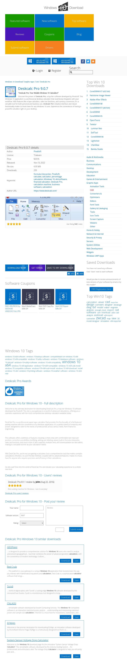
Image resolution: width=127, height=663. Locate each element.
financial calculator (42, 155)
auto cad (115, 286)
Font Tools (95, 178)
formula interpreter (42, 147)
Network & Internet (95, 207)
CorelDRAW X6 (97, 110)
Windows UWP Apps (95, 229)
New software (27, 21)
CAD (37, 55)
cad (107, 275)
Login (39, 44)
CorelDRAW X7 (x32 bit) (100, 65)
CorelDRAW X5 (96, 89)
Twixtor (93, 98)
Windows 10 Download (14, 55)
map (109, 292)
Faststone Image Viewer (100, 69)
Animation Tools (97, 160)
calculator (46, 150)
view (114, 291)
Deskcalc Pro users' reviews (17, 467)
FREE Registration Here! (101, 262)
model (100, 280)
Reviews (56, 21)
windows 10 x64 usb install (69, 339)
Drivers (114, 21)
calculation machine (42, 158)
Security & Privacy (94, 211)
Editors (93, 174)
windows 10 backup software (37, 330)
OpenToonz (95, 94)
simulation (104, 294)
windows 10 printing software (30, 345)
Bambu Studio (97, 123)
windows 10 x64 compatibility (49, 336)
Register (57, 44)
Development (92, 145)
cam (99, 286)
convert (99, 278)
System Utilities (93, 218)
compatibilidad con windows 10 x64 (64, 330)
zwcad (101, 291)
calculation (47, 160)
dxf (94, 280)
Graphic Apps (29, 55)
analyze (90, 288)
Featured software (12, 21)
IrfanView (95, 118)
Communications (94, 138)
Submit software (99, 21)
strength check (100, 283)
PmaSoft (56, 147)
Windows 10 (49, 153)
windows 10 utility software (39, 333)
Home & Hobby (93, 203)
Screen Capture (97, 192)
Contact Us (80, 641)
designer (108, 278)
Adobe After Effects (98, 73)
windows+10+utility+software (26, 336)
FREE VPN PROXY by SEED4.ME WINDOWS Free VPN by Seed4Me (12, 284)
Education (91, 149)
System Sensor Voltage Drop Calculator (27, 614)
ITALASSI (11, 577)
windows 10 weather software (55, 345)
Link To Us (46, 641)
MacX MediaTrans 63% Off (28, 281)
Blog (85, 21)
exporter (114, 275)
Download (65, 534)
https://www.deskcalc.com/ (45, 164)
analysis (90, 283)
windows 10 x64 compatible (16, 333)
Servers (90, 214)
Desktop (90, 142)
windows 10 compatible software (18, 342)
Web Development (95, 222)
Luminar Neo (97, 102)
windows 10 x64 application (22, 339)
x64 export (108, 288)
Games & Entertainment (97, 152)
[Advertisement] (44, 101)
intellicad (106, 285)
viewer (101, 275)
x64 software (61, 153)
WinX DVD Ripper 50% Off (61, 281)
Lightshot (95, 114)
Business (91, 134)
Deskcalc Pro (45, 55)
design (90, 278)
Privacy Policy (63, 641)
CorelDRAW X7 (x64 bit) (100, 81)
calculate (37, 150)
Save (77, 534)
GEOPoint (12, 521)
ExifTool (94, 106)
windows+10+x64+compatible (46, 339)
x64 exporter (115, 294)
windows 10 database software (63, 333)
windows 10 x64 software (15, 330)
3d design (118, 278)
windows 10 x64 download (66, 342)
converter (91, 291)
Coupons (71, 21)
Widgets (90, 225)
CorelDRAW (95, 85)
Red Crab (12, 540)
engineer (114, 280)
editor (107, 280)
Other (92, 200)
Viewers (93, 196)
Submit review (76, 503)
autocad (98, 288)
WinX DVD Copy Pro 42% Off (46, 281)
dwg (89, 280)
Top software (41, 21)
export (110, 283)
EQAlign (11, 597)
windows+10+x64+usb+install (43, 342)
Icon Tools (94, 189)
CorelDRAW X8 (96, 77)
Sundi (10, 560)
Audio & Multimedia (95, 131)
